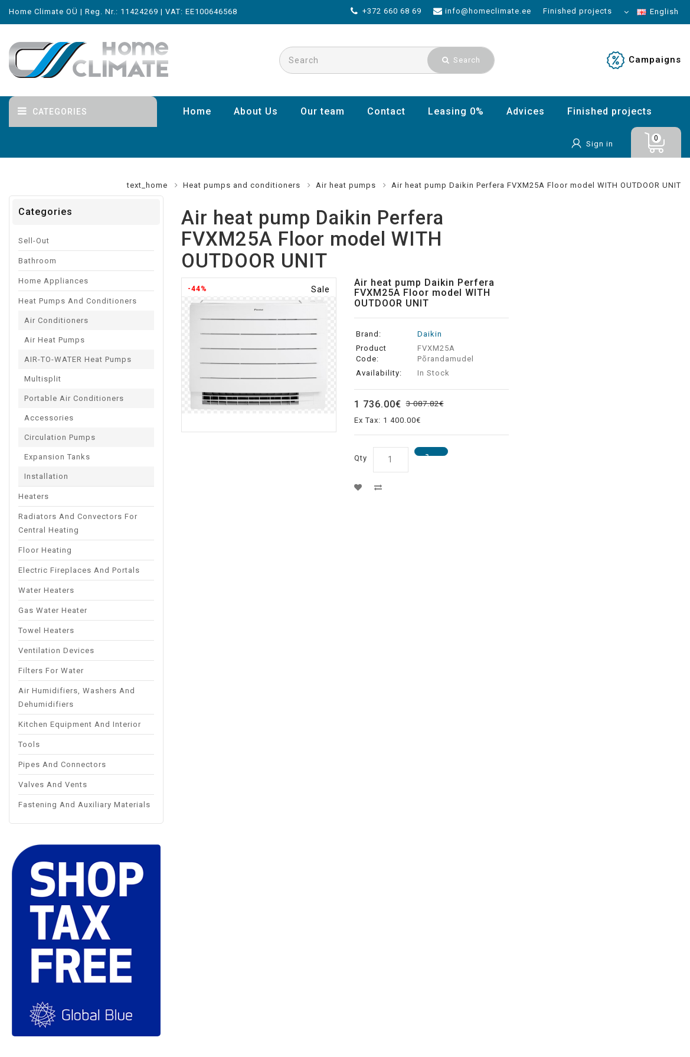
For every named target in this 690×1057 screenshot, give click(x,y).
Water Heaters (46, 590)
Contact (386, 111)
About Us (256, 111)
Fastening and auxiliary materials (84, 804)
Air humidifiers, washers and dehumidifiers (76, 697)
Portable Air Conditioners (74, 398)
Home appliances (53, 280)
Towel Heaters (46, 630)
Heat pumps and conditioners (241, 185)
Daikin (429, 334)
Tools (29, 744)
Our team (322, 111)
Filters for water (51, 670)
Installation (46, 476)
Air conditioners (56, 320)
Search (461, 60)
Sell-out (34, 240)
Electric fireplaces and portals (79, 570)
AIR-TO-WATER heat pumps (78, 359)
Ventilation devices (56, 650)
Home (197, 111)
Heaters (33, 496)
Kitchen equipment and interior (79, 724)
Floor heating (45, 550)
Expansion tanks (57, 456)
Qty (360, 458)
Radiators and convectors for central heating (78, 523)
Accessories (49, 417)
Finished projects (609, 111)
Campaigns (655, 59)
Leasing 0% (456, 111)
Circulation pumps (60, 437)
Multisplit (42, 378)
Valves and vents (52, 784)
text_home (147, 185)
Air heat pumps (346, 185)
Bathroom (37, 260)
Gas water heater (52, 610)
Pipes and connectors (62, 764)
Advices (525, 111)
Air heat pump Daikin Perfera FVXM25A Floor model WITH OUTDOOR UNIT (536, 185)
